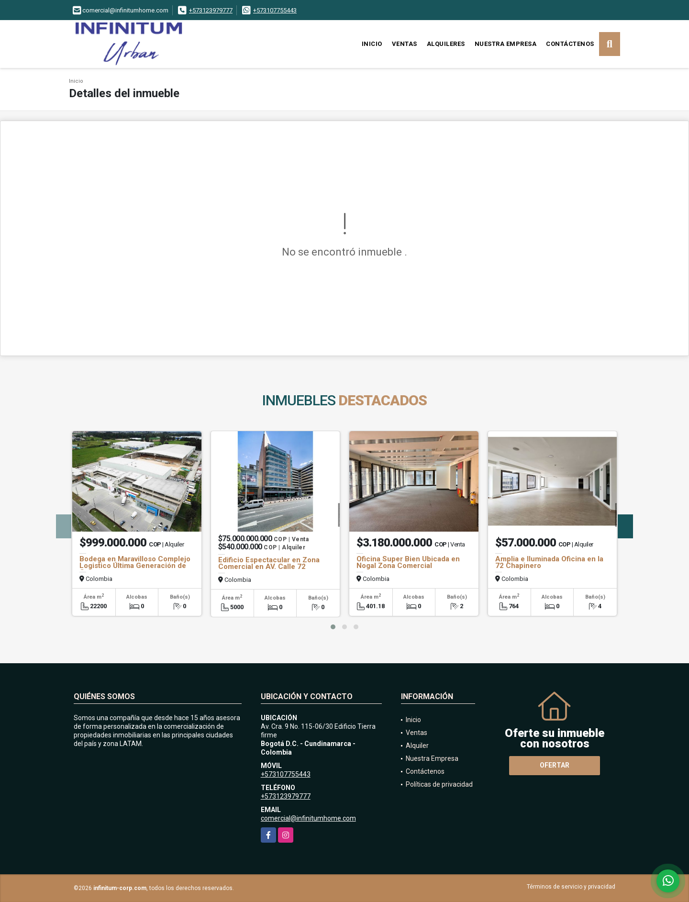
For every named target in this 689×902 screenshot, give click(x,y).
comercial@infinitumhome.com (308, 818)
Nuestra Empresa (506, 43)
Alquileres (446, 43)
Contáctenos (570, 43)
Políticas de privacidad (439, 784)
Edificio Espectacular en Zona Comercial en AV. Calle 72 (269, 563)
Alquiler (417, 745)
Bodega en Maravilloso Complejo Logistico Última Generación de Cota (134, 566)
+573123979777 (211, 10)
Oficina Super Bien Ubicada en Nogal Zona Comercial (408, 562)
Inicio (372, 43)
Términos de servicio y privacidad (571, 886)
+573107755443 (275, 10)
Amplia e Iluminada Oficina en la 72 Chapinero (549, 562)
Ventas (404, 43)
